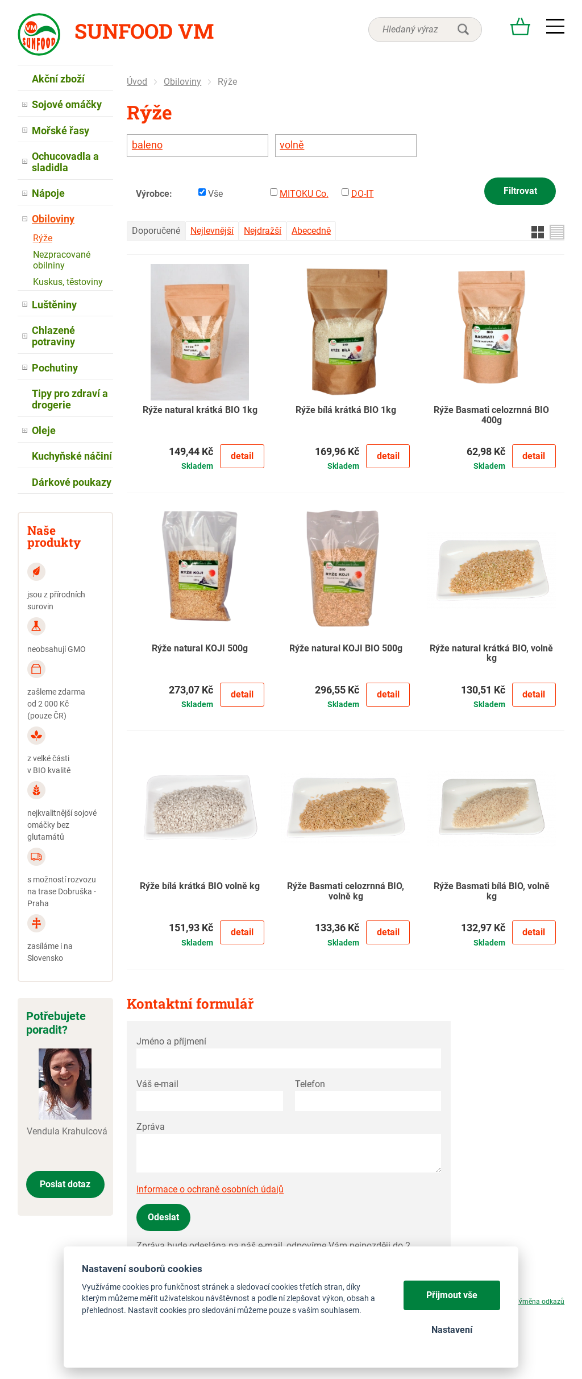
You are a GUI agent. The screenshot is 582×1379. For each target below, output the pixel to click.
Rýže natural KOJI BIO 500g (345, 648)
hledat (463, 30)
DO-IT (362, 193)
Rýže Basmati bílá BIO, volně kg (492, 891)
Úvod (137, 81)
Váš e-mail (157, 1084)
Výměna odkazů (539, 1302)
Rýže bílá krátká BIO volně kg (200, 886)
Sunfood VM (144, 30)
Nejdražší (262, 230)
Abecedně (311, 230)
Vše (215, 193)
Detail (242, 456)
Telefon (310, 1084)
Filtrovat (520, 190)
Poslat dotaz (65, 1184)
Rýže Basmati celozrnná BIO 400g (491, 415)
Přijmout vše (451, 1295)
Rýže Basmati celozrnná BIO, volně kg (345, 891)
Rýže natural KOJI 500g (200, 648)
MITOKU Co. (304, 193)
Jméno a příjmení (171, 1041)
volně (292, 145)
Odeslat (163, 1217)
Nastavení (451, 1329)
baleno (147, 145)
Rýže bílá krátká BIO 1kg (346, 410)
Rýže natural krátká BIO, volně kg (491, 653)
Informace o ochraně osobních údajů (210, 1189)
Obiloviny (182, 81)
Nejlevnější (212, 230)
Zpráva (150, 1126)
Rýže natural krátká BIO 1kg (200, 410)
